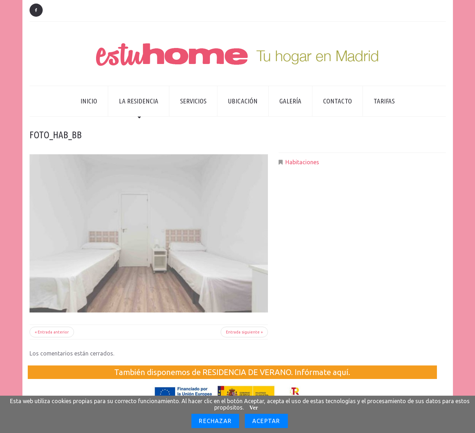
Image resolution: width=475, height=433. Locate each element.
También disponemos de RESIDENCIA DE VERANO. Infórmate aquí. (232, 372)
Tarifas (384, 101)
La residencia (133, 106)
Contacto (337, 101)
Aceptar (266, 421)
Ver (253, 408)
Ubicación (243, 101)
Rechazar (215, 421)
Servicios (193, 101)
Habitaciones (302, 162)
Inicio (88, 101)
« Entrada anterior (52, 332)
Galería (290, 101)
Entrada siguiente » (244, 332)
